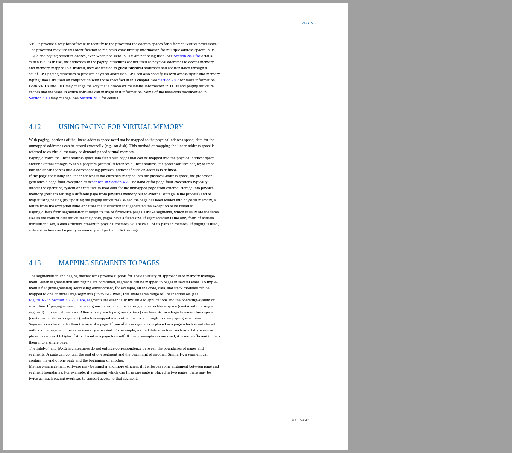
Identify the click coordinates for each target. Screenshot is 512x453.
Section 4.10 (40, 98)
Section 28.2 (168, 80)
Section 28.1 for (187, 55)
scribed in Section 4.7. (110, 181)
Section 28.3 (89, 98)
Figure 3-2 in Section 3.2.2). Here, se (59, 300)
